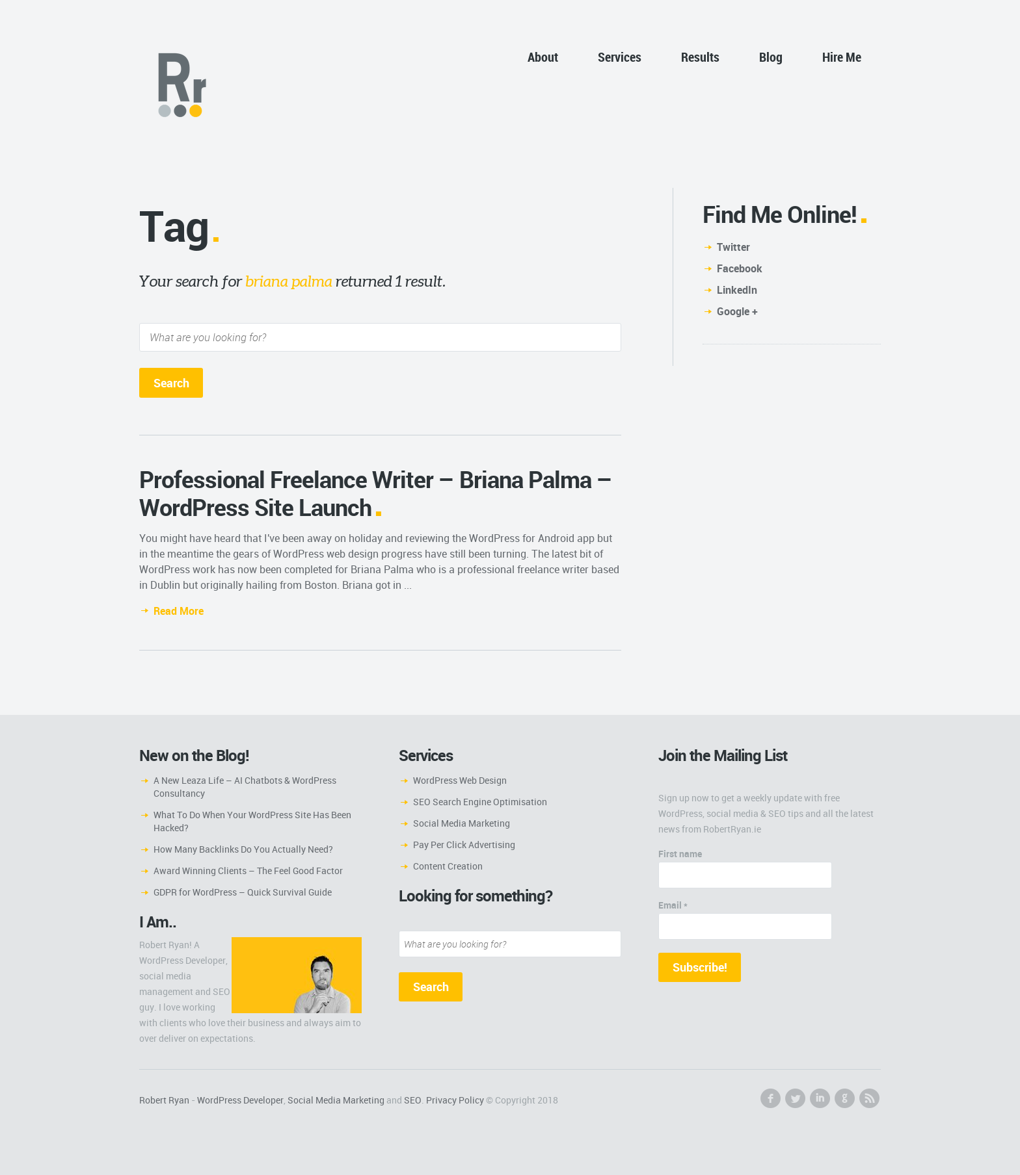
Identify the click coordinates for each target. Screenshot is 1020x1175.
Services (619, 57)
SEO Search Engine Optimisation (480, 801)
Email (673, 905)
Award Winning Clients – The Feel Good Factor (248, 870)
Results (700, 57)
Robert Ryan (164, 1100)
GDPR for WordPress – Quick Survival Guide (243, 892)
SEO (413, 1100)
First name (680, 853)
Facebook (739, 268)
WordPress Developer (240, 1100)
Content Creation (448, 866)
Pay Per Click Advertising (464, 844)
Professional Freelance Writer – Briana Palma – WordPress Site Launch (375, 493)
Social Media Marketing (461, 823)
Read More (179, 611)
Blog (771, 57)
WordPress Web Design (460, 780)
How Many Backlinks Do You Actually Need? (243, 849)
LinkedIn (737, 290)
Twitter (733, 247)
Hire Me (841, 57)
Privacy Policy (455, 1100)
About (543, 57)
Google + (737, 311)
